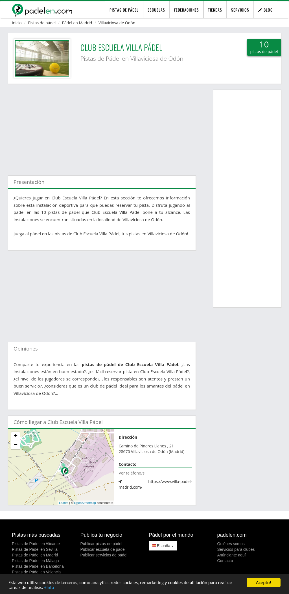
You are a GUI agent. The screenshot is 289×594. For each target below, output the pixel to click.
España (163, 545)
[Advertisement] (101, 126)
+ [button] (15, 436)
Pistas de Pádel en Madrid (35, 555)
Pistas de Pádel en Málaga (35, 560)
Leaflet (63, 502)
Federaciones (186, 10)
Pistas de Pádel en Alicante (36, 543)
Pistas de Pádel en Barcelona (38, 566)
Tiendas (215, 10)
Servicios (240, 10)
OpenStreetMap (85, 502)
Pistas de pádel (42, 22)
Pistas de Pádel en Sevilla (35, 549)
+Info (49, 588)
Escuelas (156, 10)
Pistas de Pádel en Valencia (36, 572)
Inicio (17, 22)
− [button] (15, 445)
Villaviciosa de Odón (116, 22)
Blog (265, 10)
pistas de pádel (124, 10)
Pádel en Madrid (77, 22)
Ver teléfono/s (131, 473)
